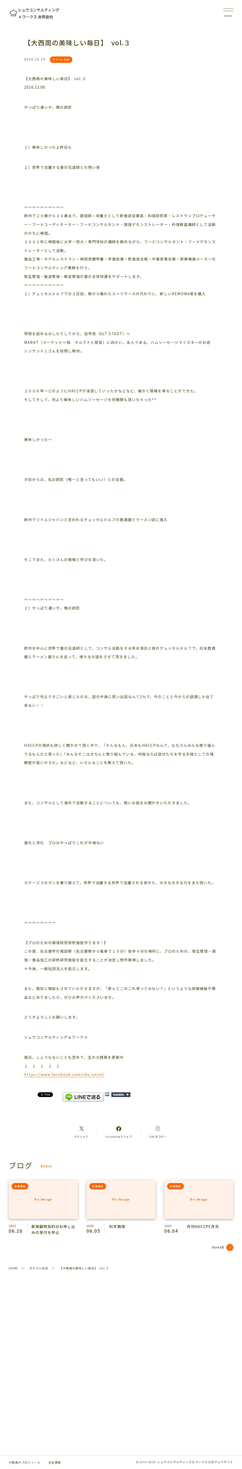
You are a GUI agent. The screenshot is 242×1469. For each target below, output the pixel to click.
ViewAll (222, 1247)
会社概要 (54, 1462)
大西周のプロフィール (24, 1462)
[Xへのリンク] (81, 1132)
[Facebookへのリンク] (119, 1132)
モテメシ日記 (38, 1268)
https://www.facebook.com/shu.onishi (64, 1074)
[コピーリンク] (158, 1132)
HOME (13, 1268)
